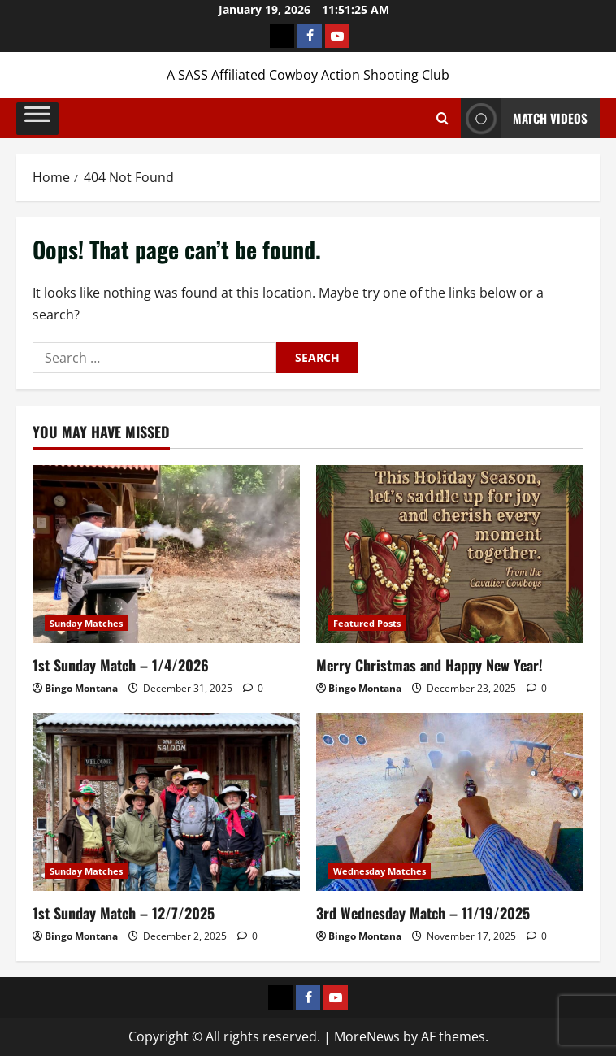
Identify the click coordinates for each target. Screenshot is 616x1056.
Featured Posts (367, 623)
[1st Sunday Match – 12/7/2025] (166, 802)
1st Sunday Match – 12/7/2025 (124, 912)
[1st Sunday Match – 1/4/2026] (166, 554)
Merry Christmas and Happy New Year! (429, 665)
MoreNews (367, 1036)
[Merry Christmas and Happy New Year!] (449, 554)
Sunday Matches (86, 623)
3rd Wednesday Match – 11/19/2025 (423, 912)
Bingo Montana (81, 688)
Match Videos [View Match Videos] (524, 118)
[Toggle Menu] (37, 118)
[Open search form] (442, 118)
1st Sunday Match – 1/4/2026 (121, 665)
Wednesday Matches (379, 871)
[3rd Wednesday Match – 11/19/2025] (449, 802)
